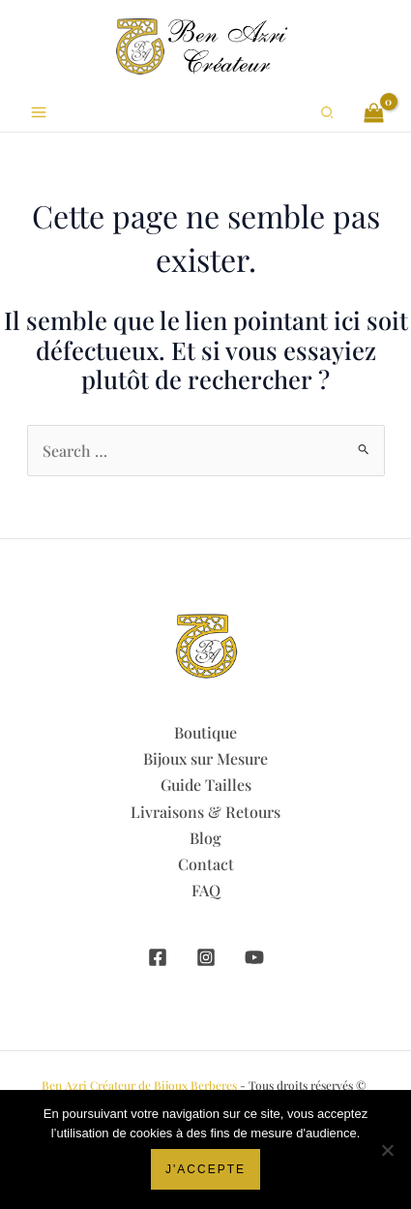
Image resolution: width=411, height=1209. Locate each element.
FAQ (205, 890)
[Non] (386, 1150)
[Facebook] (157, 957)
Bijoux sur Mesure (205, 758)
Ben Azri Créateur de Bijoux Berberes (139, 1085)
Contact (206, 864)
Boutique (205, 732)
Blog (205, 838)
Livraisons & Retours (205, 811)
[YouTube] (254, 957)
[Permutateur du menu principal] (38, 112)
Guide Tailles (206, 784)
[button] (328, 113)
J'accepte (205, 1169)
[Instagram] (206, 957)
